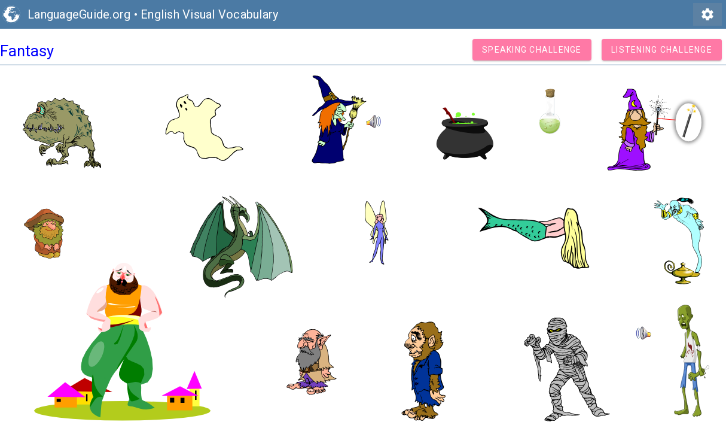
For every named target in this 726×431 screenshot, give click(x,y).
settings (707, 14)
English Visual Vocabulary (209, 14)
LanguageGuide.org (79, 14)
